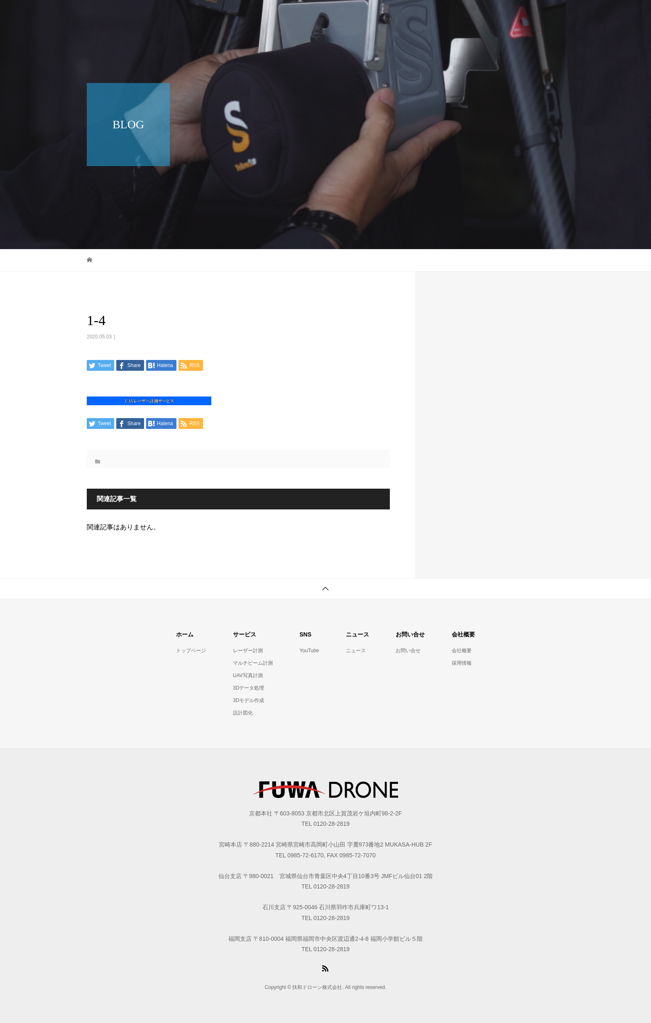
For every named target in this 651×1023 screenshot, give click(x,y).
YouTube (309, 650)
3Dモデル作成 (248, 700)
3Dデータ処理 (248, 688)
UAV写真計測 (248, 675)
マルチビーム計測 (253, 663)
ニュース (356, 650)
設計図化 (243, 713)
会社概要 (462, 650)
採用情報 (462, 663)
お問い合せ (408, 650)
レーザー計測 (248, 650)
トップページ (191, 650)
